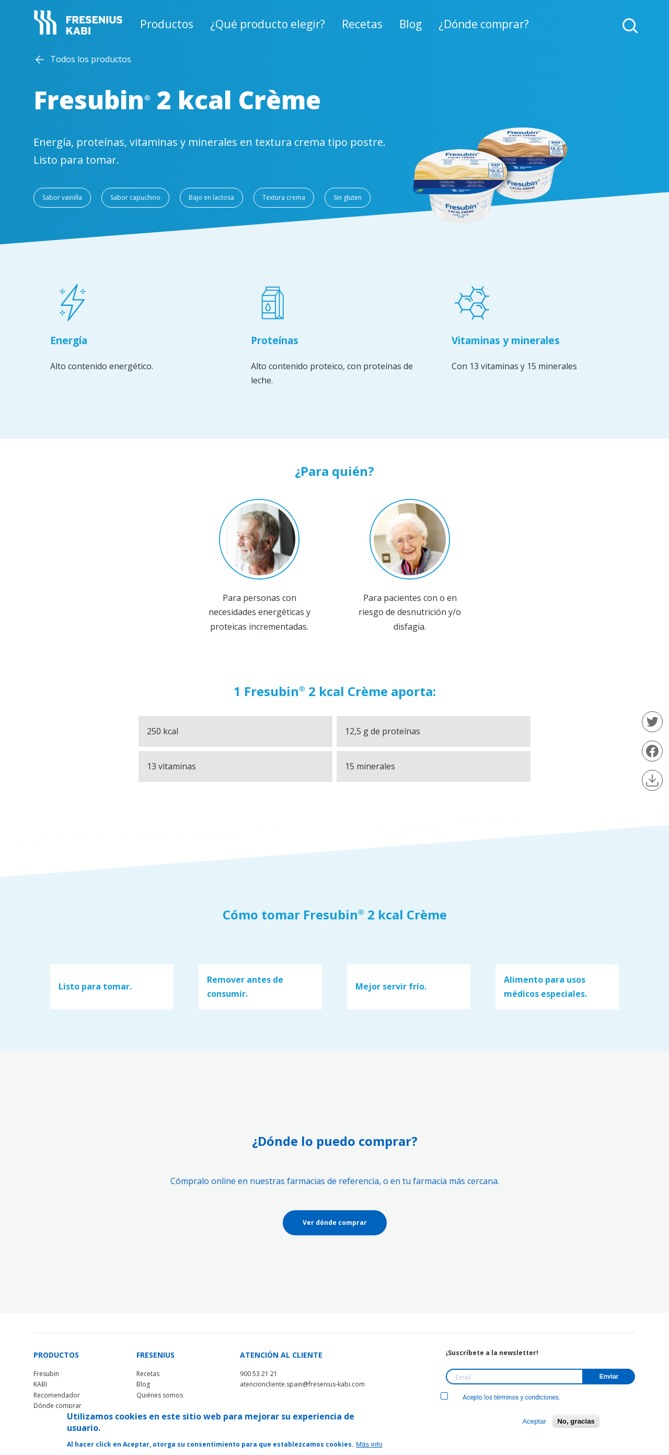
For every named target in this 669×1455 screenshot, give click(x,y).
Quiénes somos (159, 1395)
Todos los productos (90, 59)
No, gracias (576, 1421)
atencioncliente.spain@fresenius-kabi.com (302, 1384)
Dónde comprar (57, 1405)
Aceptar (534, 1421)
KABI (40, 1384)
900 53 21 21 (259, 1373)
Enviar (609, 1376)
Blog (402, 24)
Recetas (357, 24)
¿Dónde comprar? (469, 24)
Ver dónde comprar (335, 1222)
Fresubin (46, 1373)
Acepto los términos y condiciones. (500, 1397)
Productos (183, 24)
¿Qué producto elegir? (274, 24)
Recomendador (56, 1395)
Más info (369, 1444)
